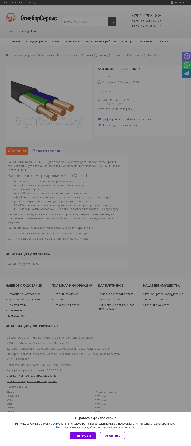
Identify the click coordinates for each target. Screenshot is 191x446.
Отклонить (112, 435)
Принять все (83, 435)
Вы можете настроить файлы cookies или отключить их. (94, 427)
